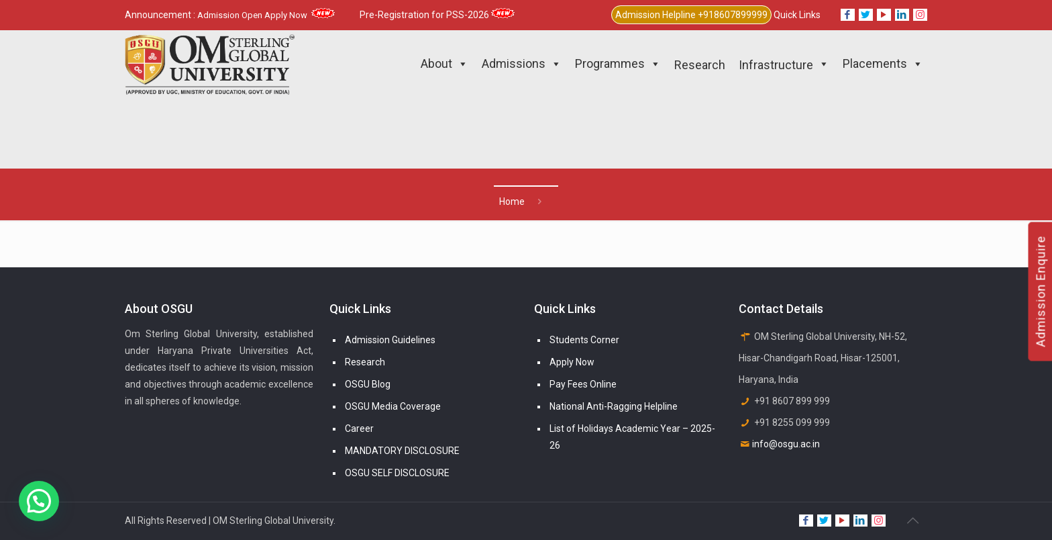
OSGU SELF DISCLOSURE (397, 472)
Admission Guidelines (390, 339)
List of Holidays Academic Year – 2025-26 (632, 437)
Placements (883, 63)
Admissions (522, 63)
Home (512, 201)
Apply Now (571, 362)
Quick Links (797, 14)
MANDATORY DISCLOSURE (402, 450)
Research (365, 362)
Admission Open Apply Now (266, 15)
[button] (39, 501)
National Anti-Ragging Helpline (613, 406)
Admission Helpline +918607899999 (691, 14)
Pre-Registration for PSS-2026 (437, 14)
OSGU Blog (367, 384)
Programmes (618, 63)
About (444, 63)
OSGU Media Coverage (393, 406)
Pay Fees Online (583, 384)
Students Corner (584, 339)
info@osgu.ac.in (786, 444)
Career (359, 428)
